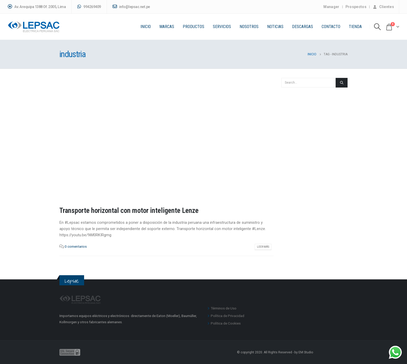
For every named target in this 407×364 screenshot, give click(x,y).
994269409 (89, 6)
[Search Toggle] (378, 26)
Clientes (383, 7)
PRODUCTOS (193, 26)
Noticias (275, 26)
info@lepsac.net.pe (131, 6)
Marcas (166, 26)
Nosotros (249, 26)
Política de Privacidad (227, 316)
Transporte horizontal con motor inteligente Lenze (129, 210)
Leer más (263, 246)
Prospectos (356, 7)
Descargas (302, 26)
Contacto (331, 26)
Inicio (145, 26)
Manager (331, 7)
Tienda (355, 26)
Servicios (222, 26)
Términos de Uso (223, 308)
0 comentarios (76, 246)
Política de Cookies (226, 323)
